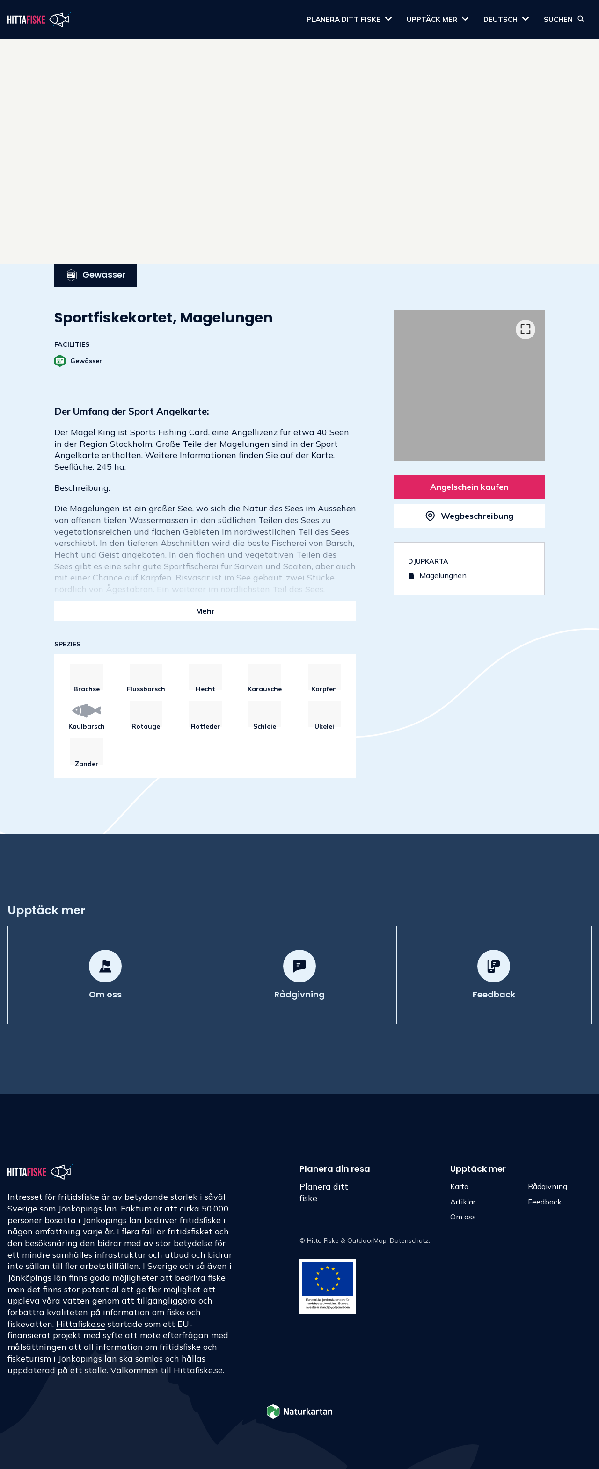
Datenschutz (409, 1240)
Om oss (463, 1216)
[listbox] (469, 385)
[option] (469, 385)
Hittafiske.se (80, 1324)
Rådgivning (547, 1186)
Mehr (205, 611)
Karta (459, 1186)
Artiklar (462, 1201)
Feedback (545, 1201)
